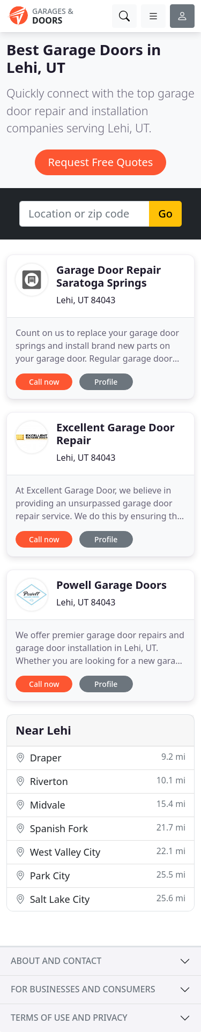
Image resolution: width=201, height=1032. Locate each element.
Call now (44, 382)
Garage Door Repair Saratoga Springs (108, 276)
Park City (100, 875)
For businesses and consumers (83, 989)
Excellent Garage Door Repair (115, 433)
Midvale (100, 804)
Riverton (100, 781)
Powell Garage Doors (111, 585)
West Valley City (100, 851)
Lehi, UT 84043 (85, 300)
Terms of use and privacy (69, 1017)
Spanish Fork (100, 828)
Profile (105, 382)
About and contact (56, 961)
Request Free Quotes (100, 162)
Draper (100, 757)
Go (165, 213)
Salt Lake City (100, 899)
